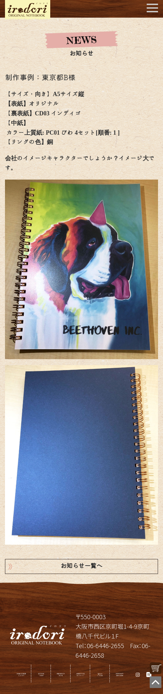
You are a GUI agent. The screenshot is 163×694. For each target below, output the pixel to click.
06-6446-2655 (105, 645)
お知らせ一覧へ (81, 566)
